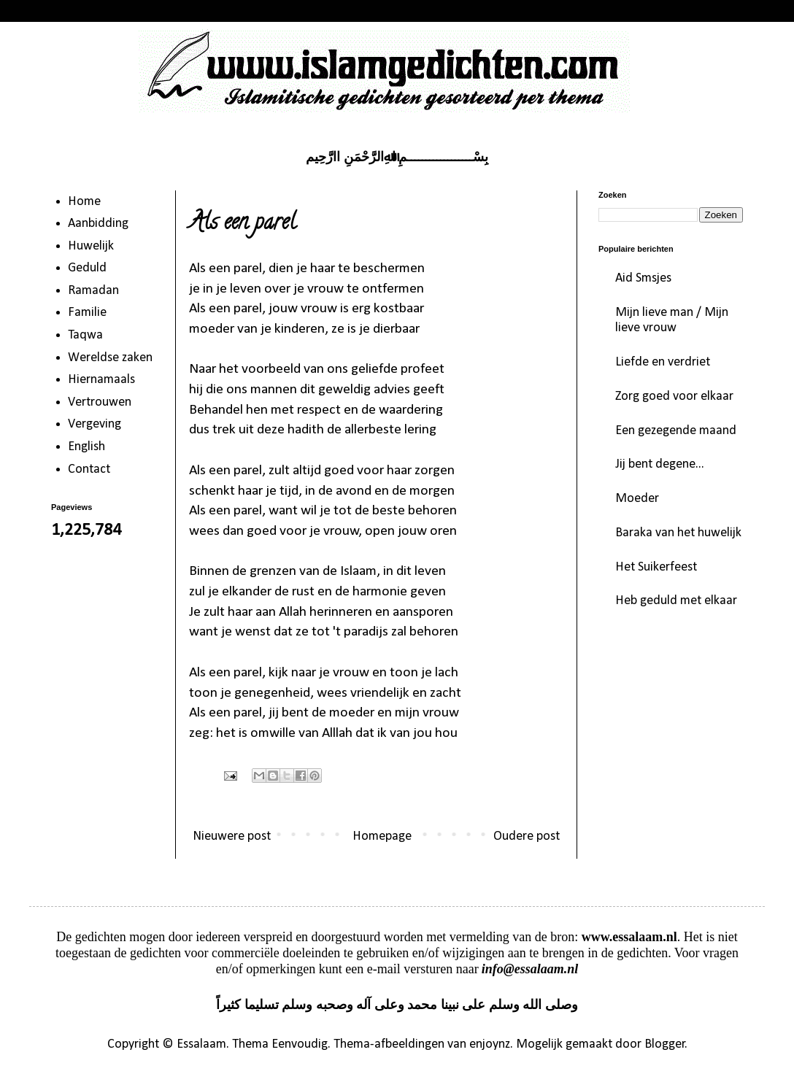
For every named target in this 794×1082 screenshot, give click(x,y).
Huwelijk (91, 246)
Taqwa (85, 335)
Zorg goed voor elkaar (674, 396)
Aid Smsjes (643, 278)
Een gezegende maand (675, 431)
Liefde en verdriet (662, 362)
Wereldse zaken (110, 358)
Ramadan (93, 291)
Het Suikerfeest (656, 567)
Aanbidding (98, 224)
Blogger (664, 1044)
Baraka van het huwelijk (678, 533)
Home (84, 202)
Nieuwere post (232, 836)
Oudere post (526, 836)
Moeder (637, 499)
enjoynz (489, 1044)
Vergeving (94, 424)
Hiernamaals (101, 380)
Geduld (87, 268)
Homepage (382, 836)
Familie (87, 313)
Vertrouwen (99, 402)
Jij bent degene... (659, 464)
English (86, 447)
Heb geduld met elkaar (676, 601)
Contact (89, 469)
